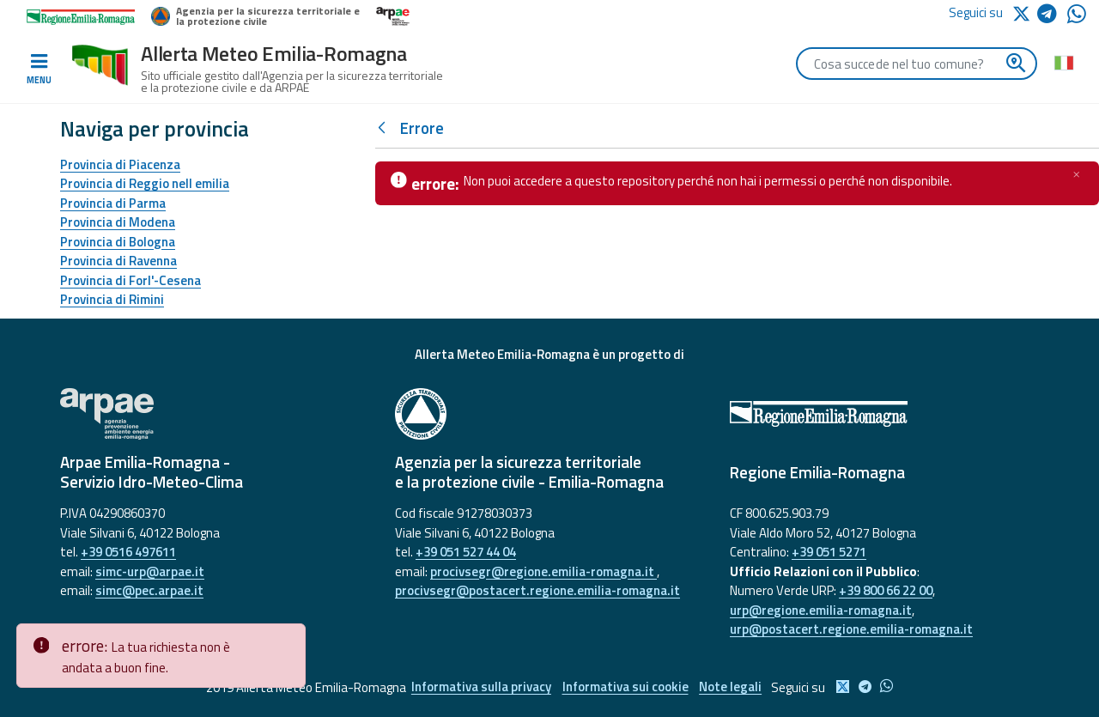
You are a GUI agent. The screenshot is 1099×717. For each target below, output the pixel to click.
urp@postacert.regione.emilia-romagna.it (851, 629)
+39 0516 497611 (128, 552)
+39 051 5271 (829, 552)
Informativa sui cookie (625, 687)
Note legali (732, 687)
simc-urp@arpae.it (149, 571)
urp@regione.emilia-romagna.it (821, 610)
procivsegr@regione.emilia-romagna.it (543, 571)
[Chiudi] (1077, 174)
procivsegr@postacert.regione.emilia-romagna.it (537, 590)
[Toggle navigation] (38, 70)
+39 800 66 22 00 (885, 590)
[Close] (289, 637)
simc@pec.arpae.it (149, 590)
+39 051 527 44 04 (466, 552)
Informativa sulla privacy (480, 687)
